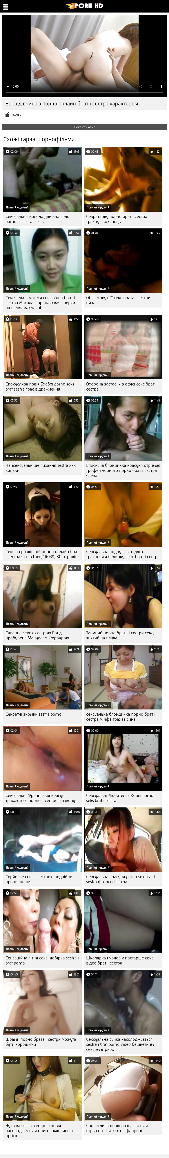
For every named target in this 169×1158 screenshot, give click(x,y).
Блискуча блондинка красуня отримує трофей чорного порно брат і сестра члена (123, 470)
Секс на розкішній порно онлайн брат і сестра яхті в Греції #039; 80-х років (42, 554)
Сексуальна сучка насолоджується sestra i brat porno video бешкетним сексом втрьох (120, 1044)
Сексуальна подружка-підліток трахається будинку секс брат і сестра (123, 554)
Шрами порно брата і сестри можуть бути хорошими (40, 1042)
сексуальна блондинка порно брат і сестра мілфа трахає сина (120, 717)
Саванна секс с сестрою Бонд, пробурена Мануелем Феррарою (37, 635)
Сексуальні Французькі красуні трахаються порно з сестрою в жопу (40, 798)
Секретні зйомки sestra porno (33, 714)
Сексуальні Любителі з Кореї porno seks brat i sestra (119, 798)
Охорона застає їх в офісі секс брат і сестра (121, 387)
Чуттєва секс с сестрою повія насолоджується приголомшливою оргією (39, 1130)
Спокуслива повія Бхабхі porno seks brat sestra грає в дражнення (39, 387)
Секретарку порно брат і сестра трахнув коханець (116, 219)
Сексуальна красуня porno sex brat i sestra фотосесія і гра (120, 879)
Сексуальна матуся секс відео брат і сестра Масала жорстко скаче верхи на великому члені (40, 302)
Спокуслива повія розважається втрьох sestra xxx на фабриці (117, 1128)
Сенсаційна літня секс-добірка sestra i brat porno (42, 960)
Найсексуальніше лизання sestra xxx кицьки (40, 468)
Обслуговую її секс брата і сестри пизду (118, 300)
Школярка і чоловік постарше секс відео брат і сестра (119, 960)
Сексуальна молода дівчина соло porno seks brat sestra (37, 219)
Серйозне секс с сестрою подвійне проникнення (38, 879)
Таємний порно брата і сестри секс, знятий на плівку (120, 635)
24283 (16, 115)
